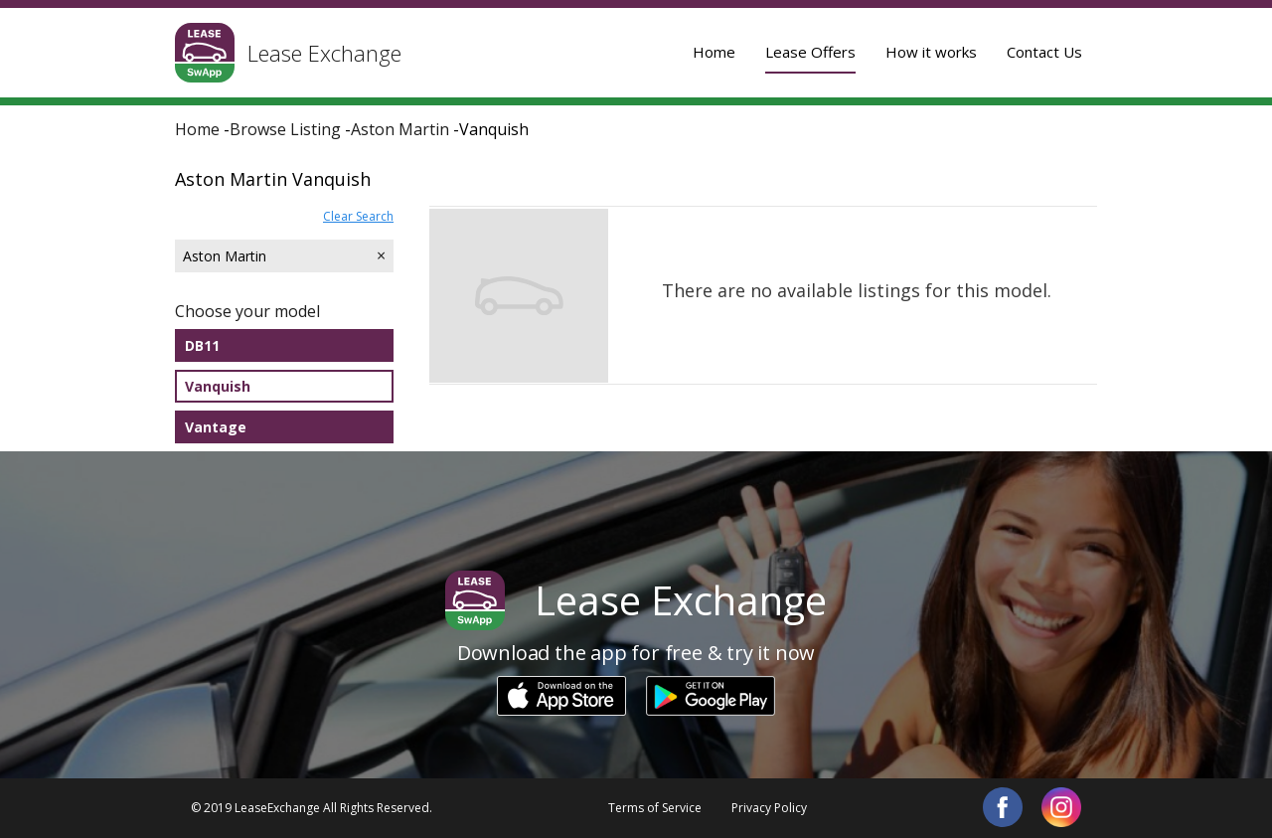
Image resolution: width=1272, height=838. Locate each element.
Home (714, 52)
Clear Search (358, 216)
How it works (931, 52)
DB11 (202, 345)
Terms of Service (655, 807)
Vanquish (217, 386)
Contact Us (1044, 52)
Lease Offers (810, 52)
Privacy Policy (769, 807)
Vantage (215, 427)
